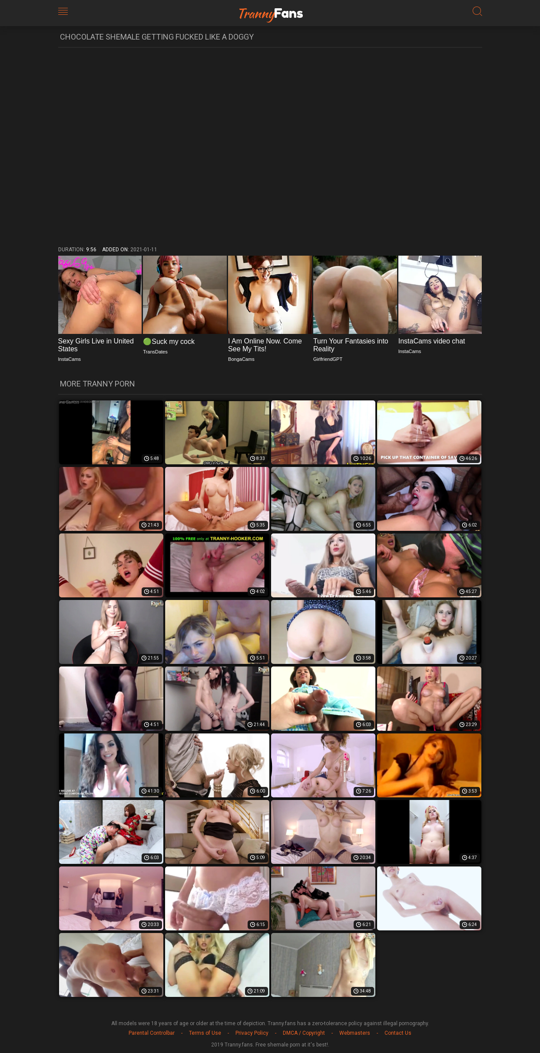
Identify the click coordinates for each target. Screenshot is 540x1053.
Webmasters (354, 1033)
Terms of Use (205, 1033)
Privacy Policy (251, 1033)
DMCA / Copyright (304, 1033)
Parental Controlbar (152, 1033)
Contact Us (397, 1033)
